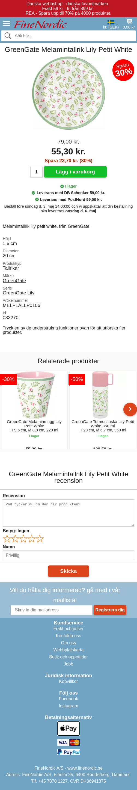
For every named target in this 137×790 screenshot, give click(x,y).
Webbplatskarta (68, 650)
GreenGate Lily (18, 293)
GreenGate (14, 280)
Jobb (68, 664)
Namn (9, 547)
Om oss (68, 642)
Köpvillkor (68, 681)
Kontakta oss (68, 635)
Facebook (68, 698)
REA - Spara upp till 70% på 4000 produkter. (68, 13)
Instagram (68, 706)
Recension (14, 495)
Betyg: (16, 530)
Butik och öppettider (68, 657)
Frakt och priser (68, 628)
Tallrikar (11, 268)
